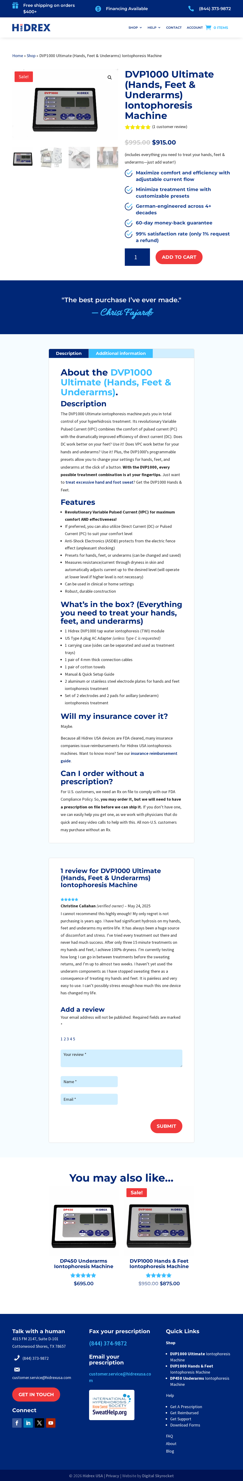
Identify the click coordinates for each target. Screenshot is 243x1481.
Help (170, 1395)
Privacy (112, 1475)
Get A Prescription (186, 1406)
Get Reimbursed (184, 1412)
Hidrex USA (93, 1475)
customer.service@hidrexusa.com (41, 1377)
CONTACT (174, 27)
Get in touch (36, 1394)
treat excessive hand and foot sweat (99, 482)
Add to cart (179, 257)
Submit (166, 1126)
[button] (110, 77)
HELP (152, 27)
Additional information (121, 353)
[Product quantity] (137, 257)
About (171, 1443)
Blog (170, 1451)
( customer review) (169, 126)
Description (69, 353)
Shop (31, 55)
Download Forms (185, 1425)
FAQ (169, 1436)
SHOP (133, 27)
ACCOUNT (195, 27)
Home (17, 55)
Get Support (180, 1419)
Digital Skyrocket (158, 1475)
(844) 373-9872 (215, 8)
